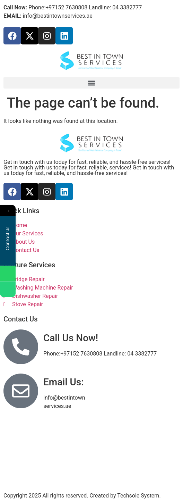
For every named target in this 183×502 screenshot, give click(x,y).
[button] (91, 83)
